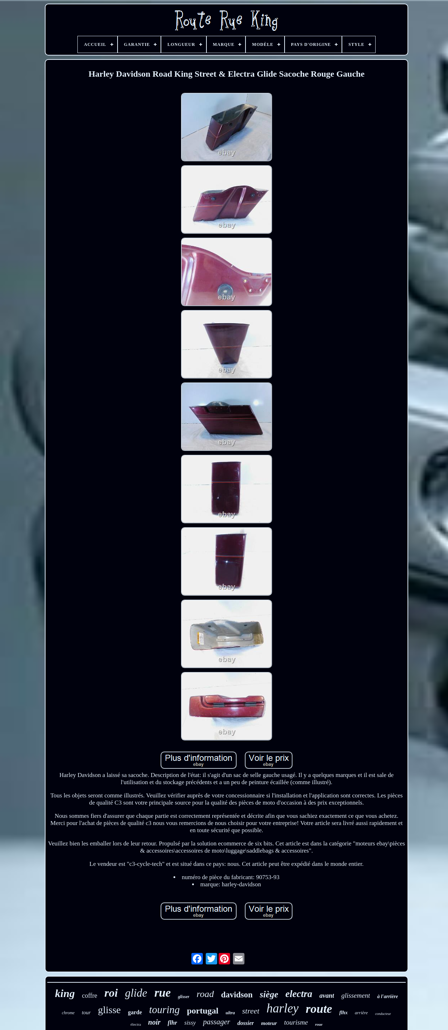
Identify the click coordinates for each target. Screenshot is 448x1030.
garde (135, 1012)
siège (269, 994)
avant (326, 995)
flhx (343, 1012)
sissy (190, 1022)
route (319, 1008)
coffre (89, 995)
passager (216, 1021)
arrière (361, 1012)
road (205, 994)
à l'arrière (387, 996)
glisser (183, 996)
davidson (237, 994)
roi (111, 992)
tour (86, 1012)
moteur (269, 1023)
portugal (202, 1010)
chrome (68, 1012)
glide (136, 993)
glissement (355, 995)
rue (162, 992)
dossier (245, 1023)
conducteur (383, 1014)
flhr (172, 1022)
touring (164, 1009)
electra (298, 993)
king (65, 993)
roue (319, 1024)
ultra (230, 1012)
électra (135, 1024)
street (250, 1010)
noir (154, 1022)
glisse (109, 1009)
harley (283, 1008)
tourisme (296, 1022)
